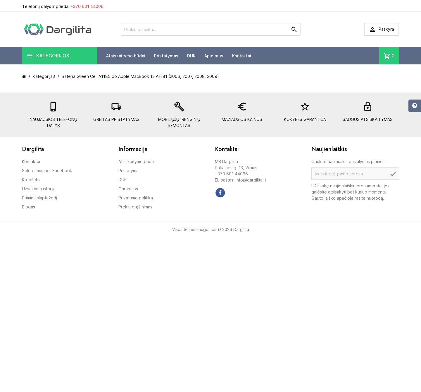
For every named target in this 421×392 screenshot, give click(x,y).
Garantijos (128, 188)
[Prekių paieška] (210, 29)
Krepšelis (31, 179)
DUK (191, 55)
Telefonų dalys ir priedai (62, 6)
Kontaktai (241, 55)
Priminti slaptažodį (39, 197)
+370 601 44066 (86, 6)
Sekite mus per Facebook (47, 170)
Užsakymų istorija (39, 188)
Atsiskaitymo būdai (125, 55)
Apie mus (213, 55)
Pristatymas (166, 55)
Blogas (28, 206)
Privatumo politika (135, 197)
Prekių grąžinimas (135, 206)
